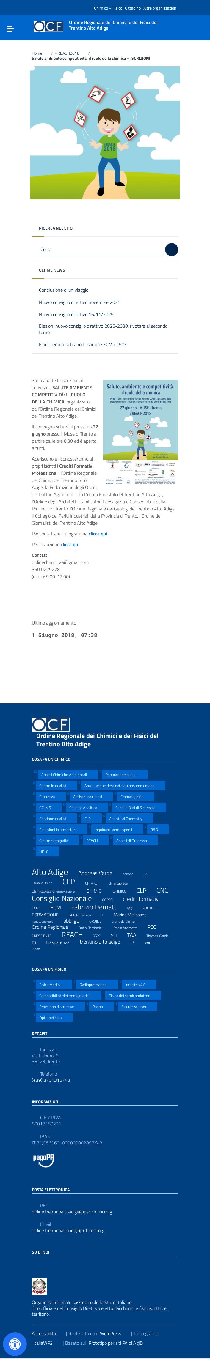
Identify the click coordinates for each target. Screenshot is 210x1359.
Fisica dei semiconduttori (133, 995)
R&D (158, 829)
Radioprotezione (97, 984)
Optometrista (54, 1017)
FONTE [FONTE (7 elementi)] (152, 907)
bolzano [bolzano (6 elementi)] (132, 873)
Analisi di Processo (135, 840)
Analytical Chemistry (129, 818)
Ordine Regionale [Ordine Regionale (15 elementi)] (54, 927)
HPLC (47, 851)
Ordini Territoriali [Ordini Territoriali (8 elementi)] (95, 927)
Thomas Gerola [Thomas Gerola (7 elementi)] (161, 935)
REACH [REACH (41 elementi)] (76, 934)
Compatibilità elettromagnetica (68, 995)
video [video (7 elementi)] (39, 948)
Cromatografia (135, 796)
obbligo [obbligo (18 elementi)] (75, 920)
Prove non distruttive (60, 1006)
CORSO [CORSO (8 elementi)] (111, 899)
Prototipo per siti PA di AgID (119, 1343)
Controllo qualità (56, 785)
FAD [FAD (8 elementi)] (133, 908)
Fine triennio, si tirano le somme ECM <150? (87, 345)
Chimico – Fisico (108, 8)
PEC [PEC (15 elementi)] (155, 927)
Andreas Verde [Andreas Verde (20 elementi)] (99, 873)
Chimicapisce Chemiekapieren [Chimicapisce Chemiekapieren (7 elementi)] (58, 890)
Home (40, 53)
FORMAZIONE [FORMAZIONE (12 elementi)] (49, 914)
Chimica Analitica (86, 807)
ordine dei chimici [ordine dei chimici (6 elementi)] (127, 920)
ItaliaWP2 (46, 1343)
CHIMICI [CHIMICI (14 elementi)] (98, 891)
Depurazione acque (124, 774)
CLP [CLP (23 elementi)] (145, 890)
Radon (101, 1006)
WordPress (114, 1333)
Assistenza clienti (91, 796)
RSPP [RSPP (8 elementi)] (100, 935)
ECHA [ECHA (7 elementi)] (40, 907)
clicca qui (74, 544)
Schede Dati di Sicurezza (139, 807)
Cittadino (133, 8)
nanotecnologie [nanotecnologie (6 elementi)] (46, 920)
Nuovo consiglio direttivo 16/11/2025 (81, 315)
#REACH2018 (70, 53)
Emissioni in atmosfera (61, 829)
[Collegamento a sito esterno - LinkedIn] (46, 1264)
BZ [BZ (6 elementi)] (149, 873)
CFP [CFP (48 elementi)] (72, 881)
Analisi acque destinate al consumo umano (123, 785)
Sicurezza (50, 796)
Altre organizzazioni (160, 8)
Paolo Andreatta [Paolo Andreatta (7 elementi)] (129, 927)
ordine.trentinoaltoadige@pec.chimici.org (72, 1212)
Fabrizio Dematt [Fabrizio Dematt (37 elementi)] (97, 907)
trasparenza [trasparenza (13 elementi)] (61, 942)
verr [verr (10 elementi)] (152, 942)
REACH (95, 840)
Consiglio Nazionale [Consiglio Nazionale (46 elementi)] (65, 898)
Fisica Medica (54, 984)
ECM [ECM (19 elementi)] (59, 907)
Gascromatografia (57, 840)
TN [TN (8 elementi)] (37, 942)
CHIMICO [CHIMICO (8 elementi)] (123, 890)
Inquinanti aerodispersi (117, 829)
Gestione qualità (56, 818)
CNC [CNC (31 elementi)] (165, 890)
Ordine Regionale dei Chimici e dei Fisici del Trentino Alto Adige (97, 740)
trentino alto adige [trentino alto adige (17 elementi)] (104, 942)
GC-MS (48, 807)
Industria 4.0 (139, 984)
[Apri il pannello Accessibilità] (15, 1344)
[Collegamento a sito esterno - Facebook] (35, 1264)
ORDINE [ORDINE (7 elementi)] (99, 920)
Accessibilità (47, 1333)
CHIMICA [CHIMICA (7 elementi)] (95, 882)
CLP (91, 818)
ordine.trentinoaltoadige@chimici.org (68, 1230)
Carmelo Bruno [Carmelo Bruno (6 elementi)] (46, 882)
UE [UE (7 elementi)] (136, 942)
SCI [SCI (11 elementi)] (117, 935)
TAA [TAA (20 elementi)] (135, 935)
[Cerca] (171, 249)
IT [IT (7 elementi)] (106, 914)
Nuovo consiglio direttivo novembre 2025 (84, 303)
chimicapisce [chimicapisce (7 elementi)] (122, 882)
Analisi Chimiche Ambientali (67, 774)
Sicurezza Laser (137, 1006)
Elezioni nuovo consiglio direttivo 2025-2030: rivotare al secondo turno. (103, 329)
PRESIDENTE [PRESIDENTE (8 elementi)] (45, 935)
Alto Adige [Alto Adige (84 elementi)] (54, 872)
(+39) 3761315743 (51, 1080)
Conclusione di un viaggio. (68, 290)
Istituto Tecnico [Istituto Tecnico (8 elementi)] (83, 914)
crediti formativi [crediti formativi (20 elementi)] (145, 899)
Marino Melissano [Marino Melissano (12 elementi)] (134, 914)
